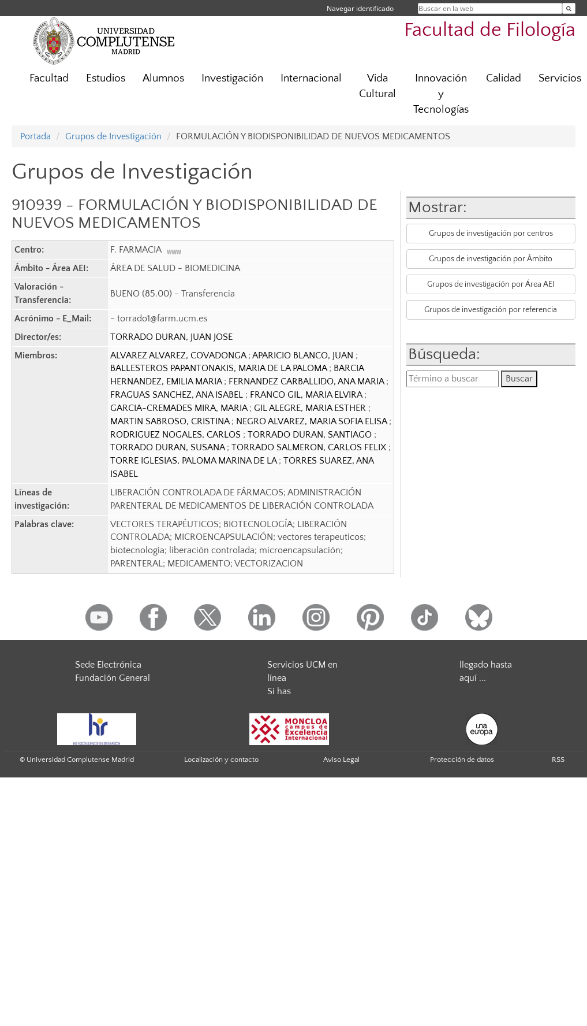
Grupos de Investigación (113, 136)
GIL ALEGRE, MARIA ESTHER (311, 408)
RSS (558, 759)
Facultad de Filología (489, 30)
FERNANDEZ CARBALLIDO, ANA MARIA (307, 381)
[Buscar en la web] (568, 8)
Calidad (503, 78)
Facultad (49, 78)
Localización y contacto (221, 759)
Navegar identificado (360, 8)
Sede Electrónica (108, 665)
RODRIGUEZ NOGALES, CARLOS (176, 434)
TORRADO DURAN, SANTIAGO (311, 434)
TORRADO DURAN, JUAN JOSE (171, 337)
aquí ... (472, 678)
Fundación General (112, 678)
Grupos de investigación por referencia (490, 309)
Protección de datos (462, 759)
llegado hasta (485, 665)
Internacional (311, 78)
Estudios (105, 78)
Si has (279, 691)
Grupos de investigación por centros (491, 233)
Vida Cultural (377, 86)
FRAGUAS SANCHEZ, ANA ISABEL (177, 395)
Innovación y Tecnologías (441, 94)
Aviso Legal (341, 759)
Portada (35, 136)
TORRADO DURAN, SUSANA (168, 447)
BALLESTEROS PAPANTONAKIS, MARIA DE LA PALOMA (219, 368)
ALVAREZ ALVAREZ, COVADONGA (179, 355)
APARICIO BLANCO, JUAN (304, 355)
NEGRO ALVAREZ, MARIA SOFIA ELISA (312, 421)
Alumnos (163, 78)
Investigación (232, 78)
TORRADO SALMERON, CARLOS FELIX (309, 447)
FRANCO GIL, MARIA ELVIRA (307, 395)
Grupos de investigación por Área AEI (491, 284)
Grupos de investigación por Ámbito (490, 259)
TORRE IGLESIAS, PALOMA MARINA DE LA (194, 460)
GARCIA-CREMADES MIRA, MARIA (179, 408)
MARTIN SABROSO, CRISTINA (170, 421)
